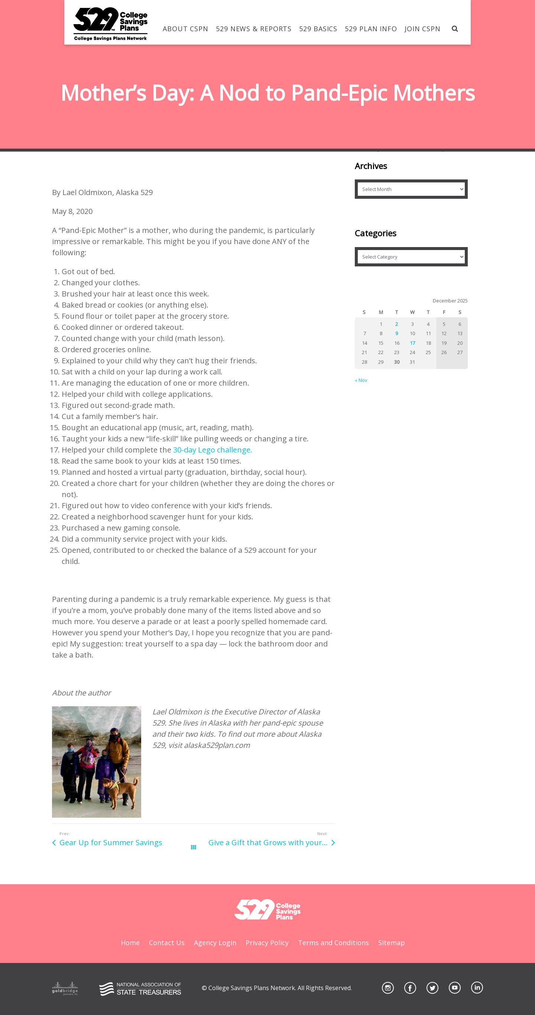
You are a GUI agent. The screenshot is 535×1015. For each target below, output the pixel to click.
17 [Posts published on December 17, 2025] (412, 343)
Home (130, 942)
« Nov (361, 380)
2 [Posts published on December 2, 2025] (396, 324)
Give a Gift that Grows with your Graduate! (271, 842)
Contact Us (167, 942)
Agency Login (215, 942)
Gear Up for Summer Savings (110, 842)
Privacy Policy (267, 942)
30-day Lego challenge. (212, 450)
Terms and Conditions (333, 942)
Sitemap (391, 942)
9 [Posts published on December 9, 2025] (396, 333)
